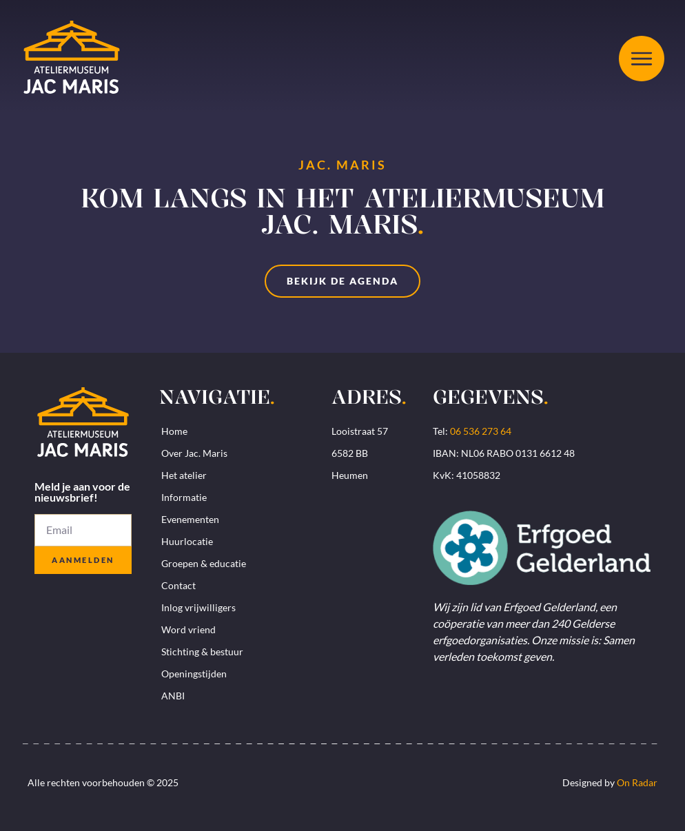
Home (174, 431)
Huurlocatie (187, 541)
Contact (178, 585)
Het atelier (184, 475)
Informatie (184, 497)
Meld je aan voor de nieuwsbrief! (82, 492)
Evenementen (190, 519)
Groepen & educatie (203, 563)
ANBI (173, 695)
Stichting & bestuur (202, 651)
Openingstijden (194, 673)
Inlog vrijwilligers (198, 607)
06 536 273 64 (480, 431)
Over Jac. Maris (194, 453)
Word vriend (188, 629)
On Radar (637, 782)
